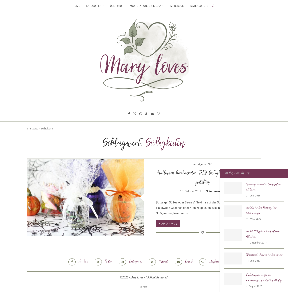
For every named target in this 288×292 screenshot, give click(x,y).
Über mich (117, 5)
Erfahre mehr (168, 223)
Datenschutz (199, 5)
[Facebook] (129, 113)
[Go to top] (144, 287)
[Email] (152, 113)
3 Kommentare (215, 191)
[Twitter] (134, 113)
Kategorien (93, 5)
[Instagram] (140, 113)
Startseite (32, 128)
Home (76, 5)
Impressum (177, 5)
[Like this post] (202, 232)
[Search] (213, 6)
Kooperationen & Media (145, 5)
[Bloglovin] (158, 113)
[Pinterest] (146, 113)
